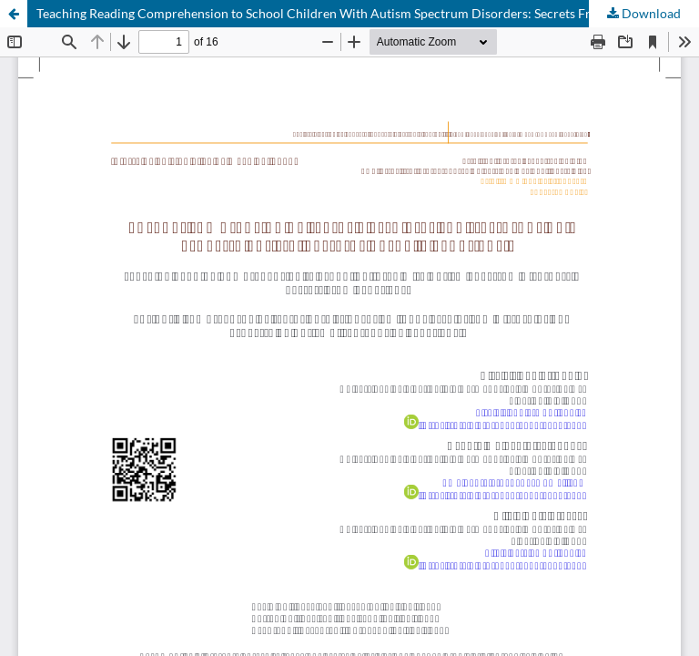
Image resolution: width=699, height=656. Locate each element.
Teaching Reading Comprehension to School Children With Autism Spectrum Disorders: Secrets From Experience (355, 13)
